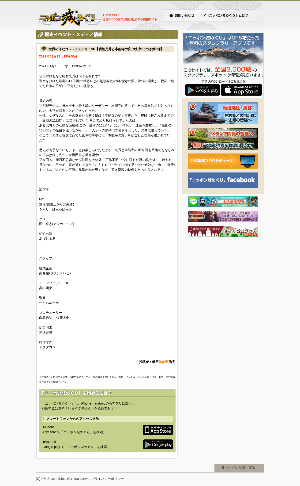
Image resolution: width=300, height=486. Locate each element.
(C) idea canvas (78, 479)
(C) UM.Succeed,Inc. (51, 479)
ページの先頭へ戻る (239, 468)
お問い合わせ (182, 15)
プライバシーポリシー (107, 479)
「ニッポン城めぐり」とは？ (230, 15)
